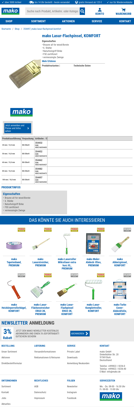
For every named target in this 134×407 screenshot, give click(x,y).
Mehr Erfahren (49, 61)
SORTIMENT (38, 21)
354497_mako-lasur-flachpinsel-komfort (42, 28)
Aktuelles (5, 404)
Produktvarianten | (51, 65)
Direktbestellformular (11, 363)
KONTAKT (125, 21)
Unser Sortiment (9, 351)
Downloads (72, 357)
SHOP (9, 21)
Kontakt (5, 392)
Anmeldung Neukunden (78, 363)
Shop (17, 28)
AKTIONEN (68, 21)
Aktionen (5, 357)
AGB (36, 386)
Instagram (72, 392)
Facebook (71, 398)
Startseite (6, 28)
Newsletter (72, 386)
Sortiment (6, 386)
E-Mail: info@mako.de (110, 371)
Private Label (73, 351)
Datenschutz (40, 392)
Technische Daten (82, 65)
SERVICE (97, 21)
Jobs (3, 398)
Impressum (39, 398)
